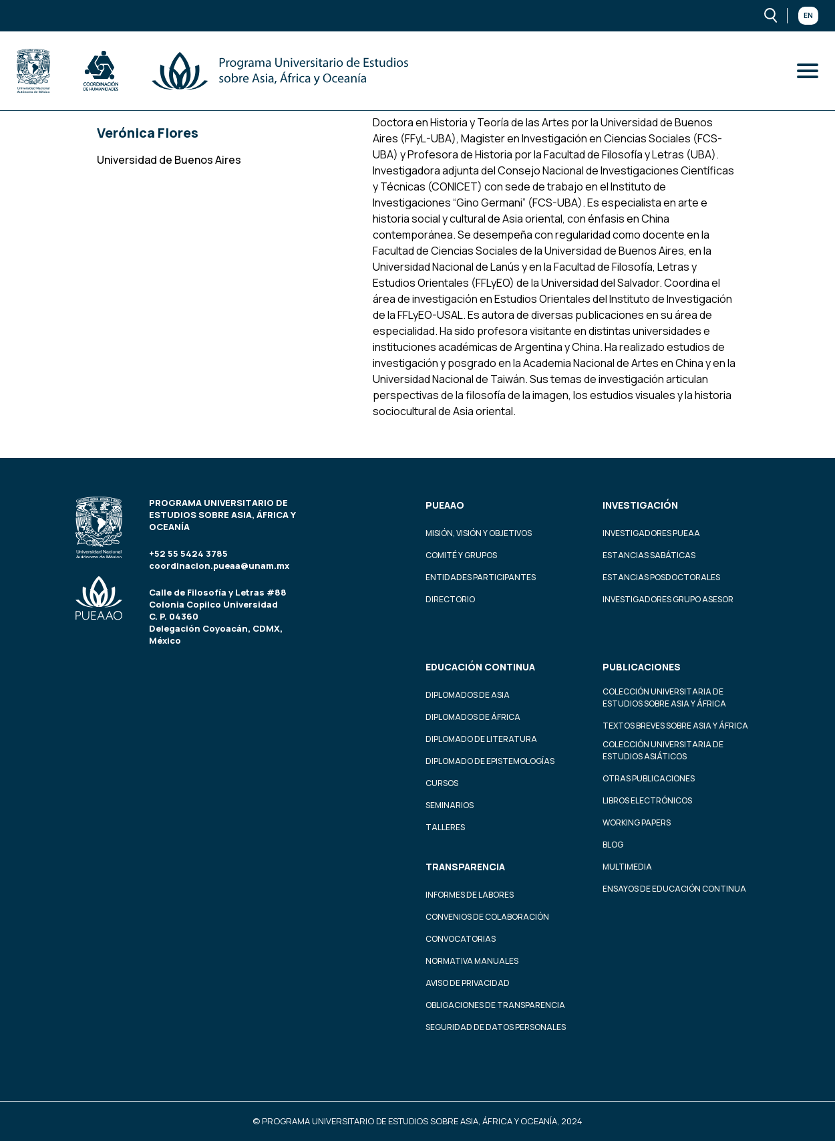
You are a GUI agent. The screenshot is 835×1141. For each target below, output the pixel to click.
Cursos (442, 783)
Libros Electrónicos (647, 800)
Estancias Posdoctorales (661, 577)
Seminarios (450, 805)
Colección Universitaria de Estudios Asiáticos (663, 750)
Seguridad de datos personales (496, 1027)
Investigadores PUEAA (651, 533)
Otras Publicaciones (649, 778)
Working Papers (637, 822)
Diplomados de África (473, 717)
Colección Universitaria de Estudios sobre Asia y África (664, 697)
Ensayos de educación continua (674, 888)
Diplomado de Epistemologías (490, 761)
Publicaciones (642, 666)
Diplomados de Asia (468, 695)
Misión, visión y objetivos (479, 533)
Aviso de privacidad (468, 983)
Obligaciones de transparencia (495, 1005)
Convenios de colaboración (487, 916)
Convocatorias (461, 938)
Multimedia (627, 866)
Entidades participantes (481, 577)
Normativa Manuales (472, 961)
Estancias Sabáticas (649, 555)
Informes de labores (470, 894)
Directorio (450, 599)
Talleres (445, 827)
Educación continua (480, 666)
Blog (613, 844)
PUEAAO (445, 505)
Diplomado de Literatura (481, 739)
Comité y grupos (461, 555)
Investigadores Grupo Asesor (668, 599)
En (808, 15)
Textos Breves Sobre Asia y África (675, 725)
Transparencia (465, 866)
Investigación (640, 505)
